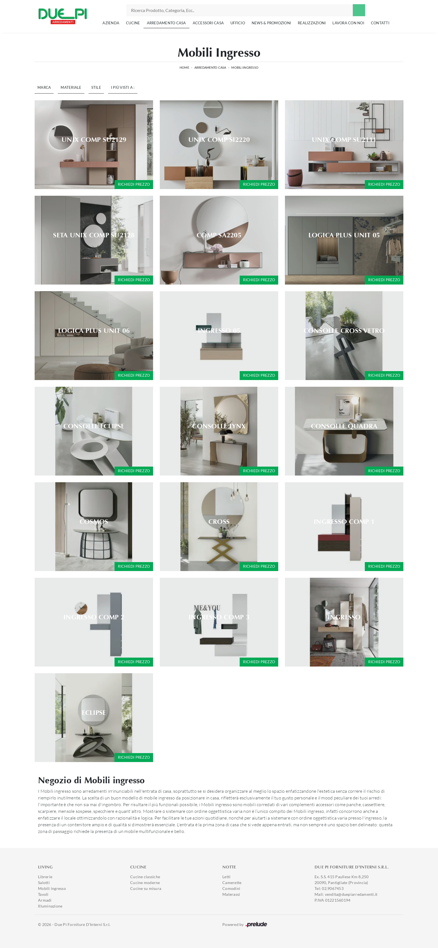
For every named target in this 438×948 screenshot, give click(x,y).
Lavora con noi (348, 23)
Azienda (111, 23)
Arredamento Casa (166, 23)
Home (184, 67)
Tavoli (43, 894)
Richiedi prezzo (134, 184)
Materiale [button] (71, 87)
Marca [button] (44, 87)
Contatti (380, 23)
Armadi (45, 900)
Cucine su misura (145, 888)
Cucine (133, 23)
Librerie (45, 876)
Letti (226, 876)
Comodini (231, 888)
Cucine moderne (145, 882)
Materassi (231, 894)
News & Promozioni (271, 23)
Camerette (231, 882)
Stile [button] (96, 87)
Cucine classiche (145, 876)
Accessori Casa (208, 23)
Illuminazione (50, 906)
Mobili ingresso (244, 67)
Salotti (44, 882)
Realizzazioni (312, 23)
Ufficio (237, 23)
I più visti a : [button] (123, 87)
